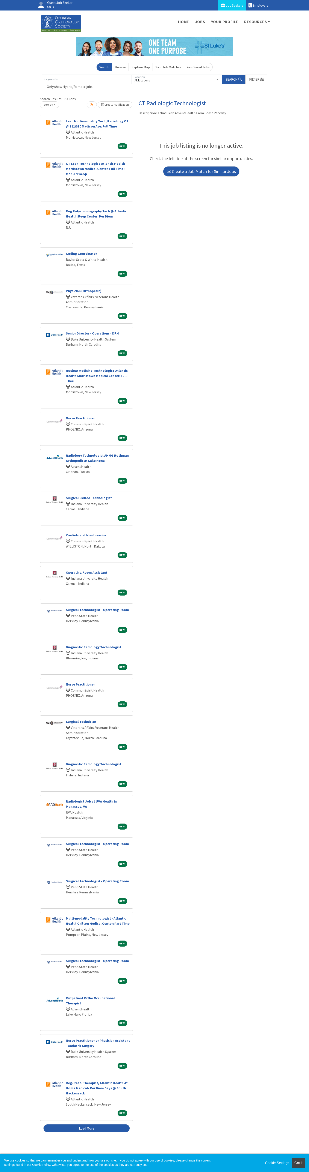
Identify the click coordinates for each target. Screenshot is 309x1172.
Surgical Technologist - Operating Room (97, 610)
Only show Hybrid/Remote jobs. (70, 86)
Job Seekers (232, 5)
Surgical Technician (81, 721)
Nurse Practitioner (80, 418)
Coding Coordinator (81, 253)
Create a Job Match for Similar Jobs (201, 171)
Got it (298, 1163)
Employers (258, 5)
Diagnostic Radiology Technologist (93, 647)
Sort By (48, 105)
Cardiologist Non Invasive (86, 535)
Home (183, 21)
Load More (86, 1128)
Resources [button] (255, 21)
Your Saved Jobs (198, 67)
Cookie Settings (277, 1163)
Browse (120, 67)
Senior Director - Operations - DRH (92, 333)
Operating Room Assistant (86, 572)
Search (104, 67)
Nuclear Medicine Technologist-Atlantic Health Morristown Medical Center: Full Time (97, 375)
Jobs (200, 21)
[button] (256, 79)
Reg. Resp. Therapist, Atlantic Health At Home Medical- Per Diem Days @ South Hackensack (97, 1088)
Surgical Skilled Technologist (89, 498)
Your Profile (224, 21)
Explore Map (141, 67)
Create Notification (115, 105)
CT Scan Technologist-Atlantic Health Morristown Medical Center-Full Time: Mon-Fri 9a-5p (95, 168)
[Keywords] (87, 79)
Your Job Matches (168, 67)
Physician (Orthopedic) (83, 291)
